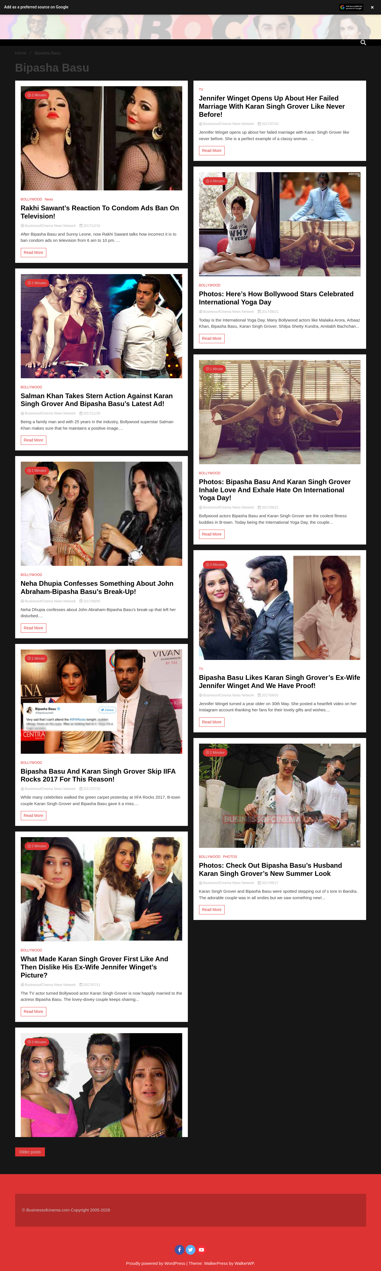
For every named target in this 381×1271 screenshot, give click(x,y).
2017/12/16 (89, 226)
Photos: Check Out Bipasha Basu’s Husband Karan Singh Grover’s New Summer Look (270, 869)
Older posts (30, 1151)
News (49, 199)
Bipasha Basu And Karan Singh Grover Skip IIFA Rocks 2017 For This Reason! (98, 775)
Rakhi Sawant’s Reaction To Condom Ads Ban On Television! (100, 212)
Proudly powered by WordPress (156, 1263)
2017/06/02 (268, 695)
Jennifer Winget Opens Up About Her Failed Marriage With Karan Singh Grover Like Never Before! (272, 106)
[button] (190, 7)
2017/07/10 (268, 124)
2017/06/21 (268, 312)
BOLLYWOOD (31, 199)
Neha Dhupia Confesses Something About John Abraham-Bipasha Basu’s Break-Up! (97, 587)
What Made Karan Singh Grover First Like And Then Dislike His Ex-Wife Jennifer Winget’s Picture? (94, 967)
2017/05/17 (268, 883)
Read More (33, 252)
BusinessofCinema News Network (49, 226)
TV (201, 90)
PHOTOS (230, 857)
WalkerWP (244, 1263)
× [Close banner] (372, 7)
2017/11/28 (89, 413)
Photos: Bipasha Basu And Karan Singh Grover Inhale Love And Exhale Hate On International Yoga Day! (275, 490)
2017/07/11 (89, 985)
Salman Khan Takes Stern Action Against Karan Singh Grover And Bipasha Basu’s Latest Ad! (97, 400)
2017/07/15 (89, 789)
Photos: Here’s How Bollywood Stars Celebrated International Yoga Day (276, 298)
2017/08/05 (89, 601)
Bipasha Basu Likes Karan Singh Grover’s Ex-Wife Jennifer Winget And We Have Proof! (280, 681)
